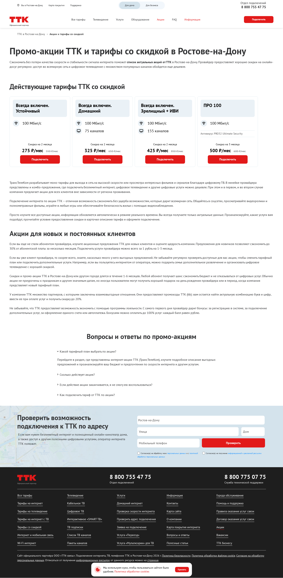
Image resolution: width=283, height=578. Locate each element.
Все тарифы (78, 19)
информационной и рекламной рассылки (244, 453)
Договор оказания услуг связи (235, 519)
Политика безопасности (176, 555)
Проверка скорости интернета (136, 511)
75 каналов (94, 130)
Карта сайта (174, 511)
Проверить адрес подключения (136, 519)
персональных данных (176, 453)
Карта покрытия (56, 5)
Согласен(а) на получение (233, 453)
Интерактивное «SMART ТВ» (84, 519)
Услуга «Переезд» (128, 535)
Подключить (40, 159)
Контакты (172, 503)
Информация (192, 19)
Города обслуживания (229, 495)
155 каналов (158, 130)
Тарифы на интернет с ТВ (33, 519)
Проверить (233, 443)
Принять (182, 569)
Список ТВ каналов (79, 535)
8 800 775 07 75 (245, 476)
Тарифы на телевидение (32, 511)
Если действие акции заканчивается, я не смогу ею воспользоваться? (104, 384)
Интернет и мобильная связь (35, 535)
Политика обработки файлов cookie (213, 555)
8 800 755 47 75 (253, 7)
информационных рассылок (93, 560)
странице (152, 560)
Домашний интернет (130, 503)
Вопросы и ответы (178, 535)
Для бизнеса (152, 5)
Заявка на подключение (132, 527)
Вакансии (222, 535)
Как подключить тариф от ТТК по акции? (85, 395)
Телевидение (100, 19)
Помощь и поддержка (229, 503)
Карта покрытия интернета (183, 527)
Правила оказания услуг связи (235, 511)
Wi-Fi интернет (26, 543)
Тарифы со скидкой (29, 527)
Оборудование (140, 19)
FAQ (174, 19)
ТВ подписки (75, 527)
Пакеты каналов (77, 543)
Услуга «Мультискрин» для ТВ (135, 543)
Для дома (129, 5)
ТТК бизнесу (224, 543)
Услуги (120, 19)
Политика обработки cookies (131, 571)
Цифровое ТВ (75, 511)
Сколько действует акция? (75, 374)
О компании (174, 519)
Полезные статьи (177, 543)
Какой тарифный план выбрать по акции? (86, 351)
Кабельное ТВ (76, 503)
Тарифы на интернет (30, 503)
